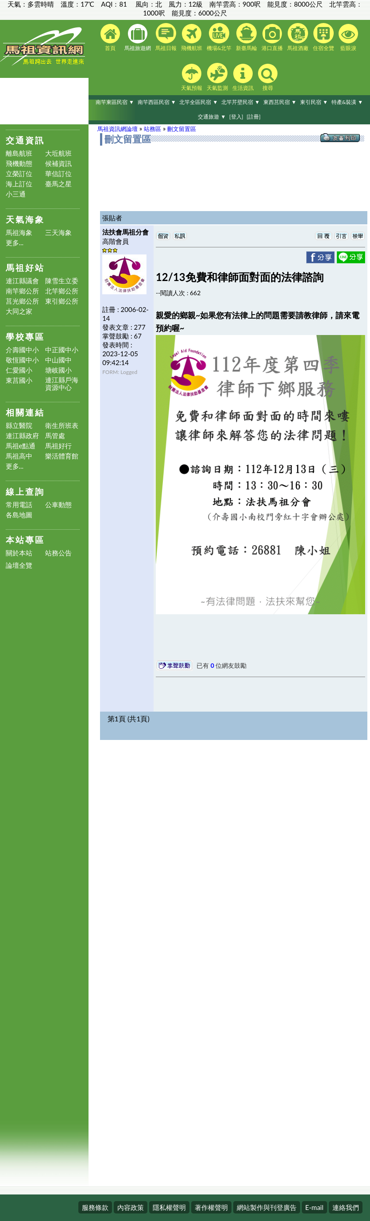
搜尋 (268, 77)
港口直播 (272, 37)
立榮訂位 (19, 173)
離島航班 (19, 153)
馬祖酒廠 (297, 37)
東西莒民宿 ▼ (280, 102)
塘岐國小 (58, 370)
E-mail (314, 1207)
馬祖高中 (19, 456)
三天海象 (58, 232)
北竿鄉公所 (61, 291)
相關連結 (25, 412)
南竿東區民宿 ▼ (115, 102)
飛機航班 (191, 37)
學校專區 (25, 336)
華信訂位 (58, 173)
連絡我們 (345, 1207)
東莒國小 (19, 380)
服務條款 (95, 1207)
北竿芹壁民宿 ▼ (240, 102)
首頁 (110, 37)
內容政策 (130, 1207)
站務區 (152, 128)
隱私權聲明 (169, 1207)
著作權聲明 (211, 1207)
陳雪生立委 (61, 281)
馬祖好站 (25, 267)
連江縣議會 (22, 281)
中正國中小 (61, 350)
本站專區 (25, 540)
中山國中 (58, 360)
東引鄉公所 (61, 301)
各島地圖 (19, 515)
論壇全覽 (19, 565)
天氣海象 (25, 219)
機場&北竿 (219, 37)
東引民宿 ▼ (314, 102)
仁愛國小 (19, 370)
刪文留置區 (181, 128)
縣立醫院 (19, 425)
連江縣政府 (22, 435)
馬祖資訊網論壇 (117, 128)
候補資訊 (58, 163)
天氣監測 (217, 77)
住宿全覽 (323, 37)
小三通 (16, 194)
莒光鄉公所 (22, 301)
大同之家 (19, 311)
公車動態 (58, 504)
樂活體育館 (61, 456)
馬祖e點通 (21, 446)
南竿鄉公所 (22, 291)
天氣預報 (191, 77)
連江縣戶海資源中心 (61, 383)
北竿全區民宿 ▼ (198, 102)
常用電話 (19, 504)
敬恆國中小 (22, 360)
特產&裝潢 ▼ (347, 102)
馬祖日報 (166, 37)
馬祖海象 (19, 232)
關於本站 (19, 553)
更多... (15, 243)
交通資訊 (25, 140)
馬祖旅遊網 (137, 37)
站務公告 (58, 553)
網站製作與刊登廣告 (267, 1207)
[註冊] (253, 116)
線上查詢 (25, 491)
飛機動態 (19, 163)
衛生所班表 (61, 425)
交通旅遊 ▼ (212, 116)
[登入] (236, 116)
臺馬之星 (58, 184)
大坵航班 (58, 153)
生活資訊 (243, 77)
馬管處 (55, 435)
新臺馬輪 (246, 37)
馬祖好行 (58, 446)
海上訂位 (19, 184)
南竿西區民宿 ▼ (157, 102)
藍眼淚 (348, 37)
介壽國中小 (22, 350)
